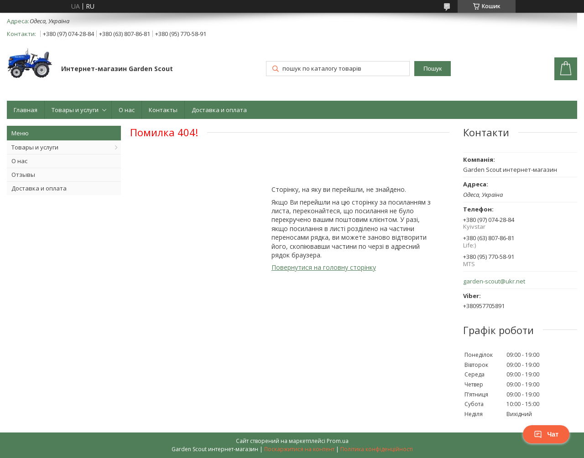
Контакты (163, 110)
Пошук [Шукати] (432, 68)
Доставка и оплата (219, 110)
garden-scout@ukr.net (494, 281)
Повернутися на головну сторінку (323, 267)
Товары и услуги (75, 110)
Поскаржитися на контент (299, 449)
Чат (546, 434)
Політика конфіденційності (376, 449)
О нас (127, 110)
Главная (25, 110)
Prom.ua (338, 441)
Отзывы (23, 174)
